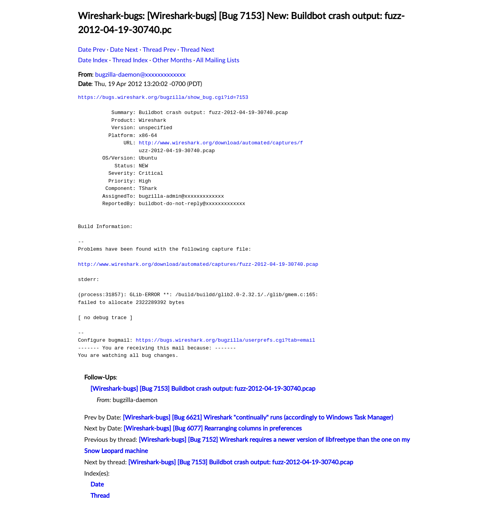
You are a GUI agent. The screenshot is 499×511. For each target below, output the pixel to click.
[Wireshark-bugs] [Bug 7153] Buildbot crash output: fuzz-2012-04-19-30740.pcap (202, 389)
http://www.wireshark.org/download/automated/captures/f (221, 142)
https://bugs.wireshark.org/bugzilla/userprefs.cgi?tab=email (225, 340)
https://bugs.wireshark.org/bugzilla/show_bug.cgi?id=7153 (163, 97)
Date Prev (91, 50)
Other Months (172, 60)
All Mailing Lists (217, 60)
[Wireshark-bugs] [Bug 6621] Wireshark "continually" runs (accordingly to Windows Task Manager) (258, 417)
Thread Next (197, 50)
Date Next (124, 50)
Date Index (93, 60)
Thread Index (130, 60)
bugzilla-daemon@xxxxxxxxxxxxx (140, 75)
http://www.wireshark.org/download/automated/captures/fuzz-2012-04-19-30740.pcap (198, 264)
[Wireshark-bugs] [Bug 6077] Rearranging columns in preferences (213, 428)
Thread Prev (159, 50)
